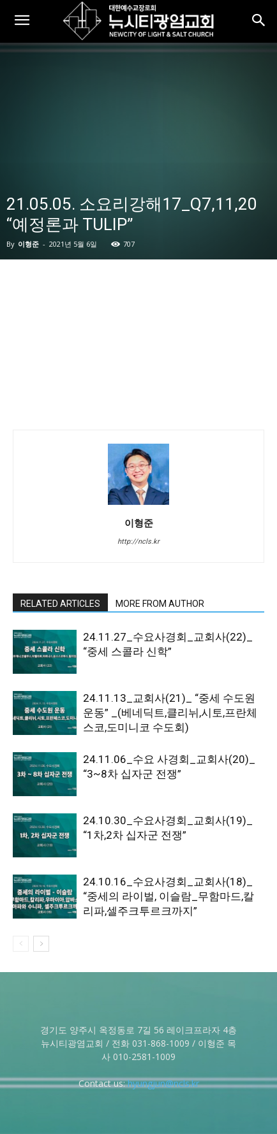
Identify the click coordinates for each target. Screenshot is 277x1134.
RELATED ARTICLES (60, 604)
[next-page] (41, 944)
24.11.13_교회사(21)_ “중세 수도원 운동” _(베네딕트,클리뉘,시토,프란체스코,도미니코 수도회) (170, 713)
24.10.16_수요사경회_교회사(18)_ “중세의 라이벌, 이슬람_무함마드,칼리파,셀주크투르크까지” (168, 896)
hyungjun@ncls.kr (163, 1083)
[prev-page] (21, 944)
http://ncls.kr (138, 541)
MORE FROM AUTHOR (160, 604)
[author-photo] (138, 505)
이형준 (28, 244)
